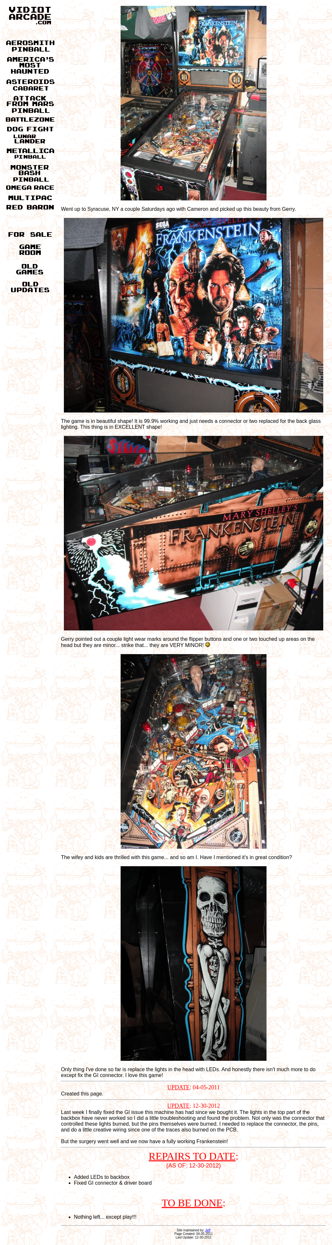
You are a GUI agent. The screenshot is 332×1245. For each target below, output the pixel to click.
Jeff (207, 1230)
